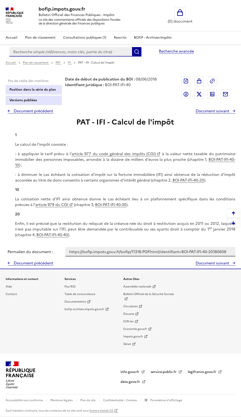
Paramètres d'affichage (166, 400)
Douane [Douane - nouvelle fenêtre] (128, 314)
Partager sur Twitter (199, 94)
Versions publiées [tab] (23, 100)
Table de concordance (79, 294)
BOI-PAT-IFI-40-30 (110, 204)
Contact (11, 294)
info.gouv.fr (130, 371)
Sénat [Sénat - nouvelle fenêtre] (127, 344)
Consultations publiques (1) (84, 37)
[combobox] (70, 52)
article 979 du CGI (51, 204)
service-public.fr (164, 371)
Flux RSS (70, 286)
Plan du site (88, 400)
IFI (70, 63)
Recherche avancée (176, 51)
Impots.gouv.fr (133, 336)
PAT (58, 63)
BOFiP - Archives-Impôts (153, 37)
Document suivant (213, 111)
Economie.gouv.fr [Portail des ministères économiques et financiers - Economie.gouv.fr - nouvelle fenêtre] (135, 329)
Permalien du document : (30, 252)
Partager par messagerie (225, 94)
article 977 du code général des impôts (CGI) (114, 154)
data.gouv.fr (130, 381)
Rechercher (136, 52)
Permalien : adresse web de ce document (212, 81)
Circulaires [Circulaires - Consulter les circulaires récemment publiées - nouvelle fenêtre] (130, 306)
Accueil (11, 37)
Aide (9, 286)
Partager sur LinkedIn (212, 94)
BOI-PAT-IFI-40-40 (52, 235)
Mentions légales (61, 400)
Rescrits (120, 37)
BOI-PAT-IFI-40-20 (188, 180)
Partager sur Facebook (186, 94)
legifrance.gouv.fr (202, 371)
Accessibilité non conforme (25, 400)
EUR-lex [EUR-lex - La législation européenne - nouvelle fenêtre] (128, 321)
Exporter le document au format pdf (186, 81)
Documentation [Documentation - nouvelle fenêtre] (75, 302)
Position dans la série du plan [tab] (32, 89)
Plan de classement (36, 63)
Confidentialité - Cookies (120, 400)
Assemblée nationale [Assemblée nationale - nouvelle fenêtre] (137, 286)
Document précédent (33, 111)
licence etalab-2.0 (101, 411)
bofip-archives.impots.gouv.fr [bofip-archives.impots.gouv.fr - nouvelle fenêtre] (84, 309)
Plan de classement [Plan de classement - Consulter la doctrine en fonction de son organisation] (40, 37)
